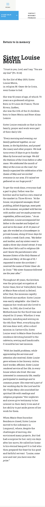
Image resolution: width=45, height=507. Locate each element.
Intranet (32, 15)
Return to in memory (16, 42)
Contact (32, 13)
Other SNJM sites (6, 15)
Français (32, 18)
